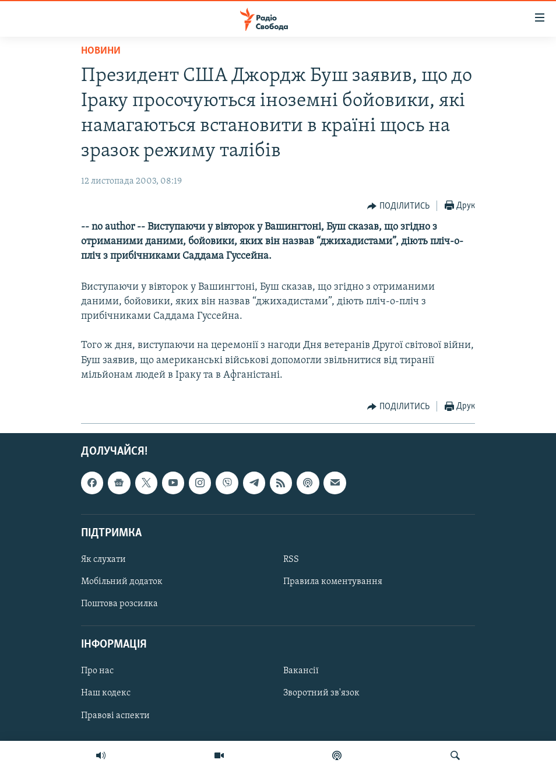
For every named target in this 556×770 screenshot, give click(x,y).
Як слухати (103, 559)
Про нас (97, 671)
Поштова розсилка (119, 604)
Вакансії (301, 671)
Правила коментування (332, 581)
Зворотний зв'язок (321, 693)
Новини (101, 51)
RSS (291, 559)
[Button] (398, 206)
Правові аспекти (115, 715)
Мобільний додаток (122, 581)
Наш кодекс (106, 693)
